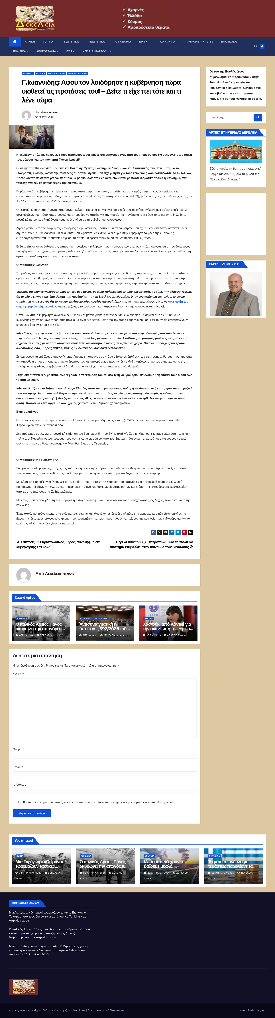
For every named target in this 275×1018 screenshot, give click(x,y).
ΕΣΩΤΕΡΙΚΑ (72, 41)
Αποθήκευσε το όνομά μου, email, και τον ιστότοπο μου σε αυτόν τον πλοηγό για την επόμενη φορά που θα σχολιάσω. (96, 802)
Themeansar (117, 1010)
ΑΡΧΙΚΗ (30, 41)
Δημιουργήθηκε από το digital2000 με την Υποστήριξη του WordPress (47, 1010)
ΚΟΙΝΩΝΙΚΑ (168, 41)
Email (18, 767)
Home (242, 1010)
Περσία (20, 856)
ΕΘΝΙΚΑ (144, 41)
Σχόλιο (18, 674)
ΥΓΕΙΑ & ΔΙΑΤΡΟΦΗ (96, 51)
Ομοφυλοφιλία (101, 618)
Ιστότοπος (19, 784)
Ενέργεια (149, 856)
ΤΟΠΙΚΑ (48, 41)
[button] (255, 46)
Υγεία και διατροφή (77, 74)
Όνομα (18, 749)
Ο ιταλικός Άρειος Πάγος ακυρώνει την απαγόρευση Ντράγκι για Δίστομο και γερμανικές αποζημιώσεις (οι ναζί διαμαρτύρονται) (49, 933)
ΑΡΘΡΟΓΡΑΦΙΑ (46, 51)
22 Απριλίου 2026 (30, 873)
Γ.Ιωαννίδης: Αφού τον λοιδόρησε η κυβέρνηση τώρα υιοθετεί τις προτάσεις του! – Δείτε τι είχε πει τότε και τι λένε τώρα (101, 91)
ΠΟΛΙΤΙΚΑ (20, 51)
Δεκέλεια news (49, 112)
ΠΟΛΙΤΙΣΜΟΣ (229, 41)
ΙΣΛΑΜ (70, 51)
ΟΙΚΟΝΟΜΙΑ (123, 41)
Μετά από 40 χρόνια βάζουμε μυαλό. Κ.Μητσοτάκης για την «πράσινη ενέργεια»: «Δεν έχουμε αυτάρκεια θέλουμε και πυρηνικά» (49, 950)
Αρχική (260, 1010)
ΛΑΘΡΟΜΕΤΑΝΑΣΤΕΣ (199, 41)
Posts (251, 1010)
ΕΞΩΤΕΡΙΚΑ (97, 41)
